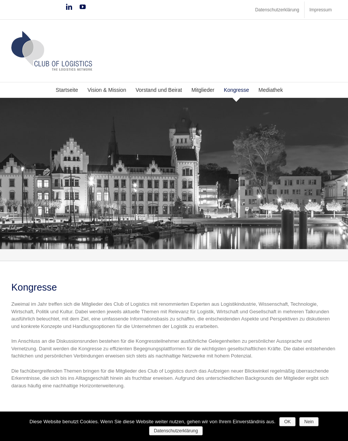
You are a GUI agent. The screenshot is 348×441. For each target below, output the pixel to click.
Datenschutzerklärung (176, 430)
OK (287, 421)
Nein (309, 421)
